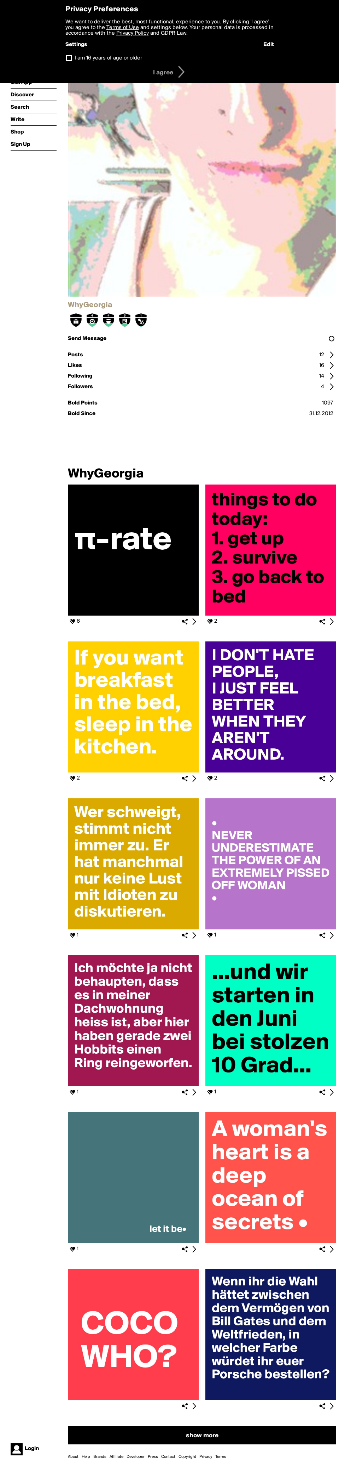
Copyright (187, 1457)
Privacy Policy (132, 33)
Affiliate (116, 1457)
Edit (268, 44)
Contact (168, 1457)
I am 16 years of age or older (108, 58)
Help (86, 1457)
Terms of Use (122, 27)
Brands (99, 1457)
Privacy (205, 1457)
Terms (220, 1457)
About (73, 1457)
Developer (136, 1457)
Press (153, 1457)
